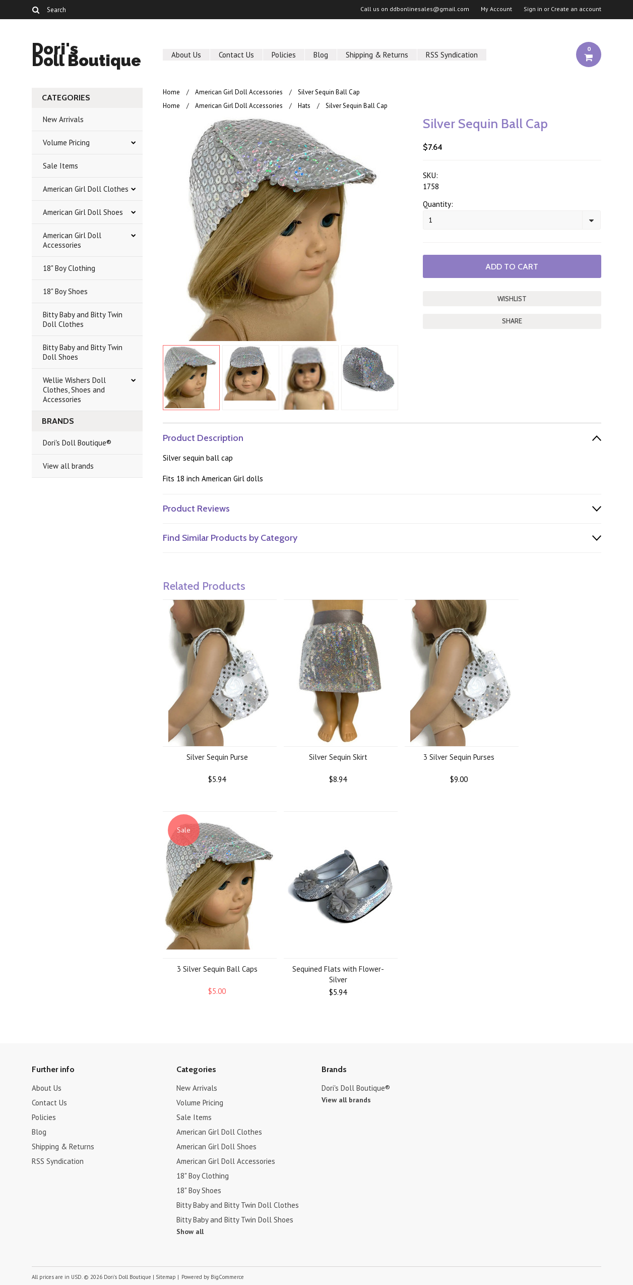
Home (171, 92)
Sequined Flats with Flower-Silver (338, 974)
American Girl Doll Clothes (86, 189)
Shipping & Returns (377, 55)
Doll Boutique (86, 56)
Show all (190, 1231)
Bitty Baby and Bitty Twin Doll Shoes (82, 352)
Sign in (533, 9)
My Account (496, 9)
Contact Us (236, 55)
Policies (284, 55)
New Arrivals (63, 119)
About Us (186, 55)
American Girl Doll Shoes (83, 212)
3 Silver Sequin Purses (458, 757)
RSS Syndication (452, 55)
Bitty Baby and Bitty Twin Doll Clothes (82, 319)
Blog (320, 55)
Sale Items (60, 166)
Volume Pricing (66, 142)
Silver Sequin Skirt (338, 757)
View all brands (68, 466)
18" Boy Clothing (69, 268)
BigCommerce (227, 1276)
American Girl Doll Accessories (72, 240)
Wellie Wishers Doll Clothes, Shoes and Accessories (74, 389)
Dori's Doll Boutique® (77, 443)
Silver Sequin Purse (217, 757)
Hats (304, 105)
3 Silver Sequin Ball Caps (217, 969)
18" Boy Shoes (65, 291)
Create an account (576, 9)
